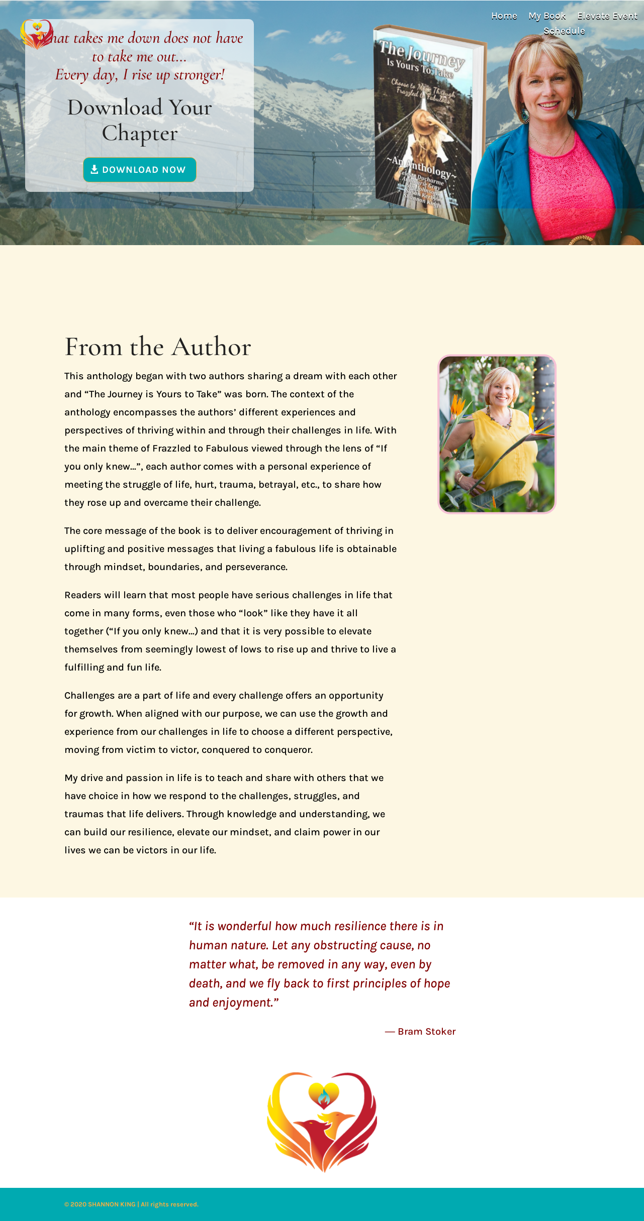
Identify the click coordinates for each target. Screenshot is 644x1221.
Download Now (144, 169)
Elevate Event (607, 16)
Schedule (564, 31)
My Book (547, 16)
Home (504, 16)
